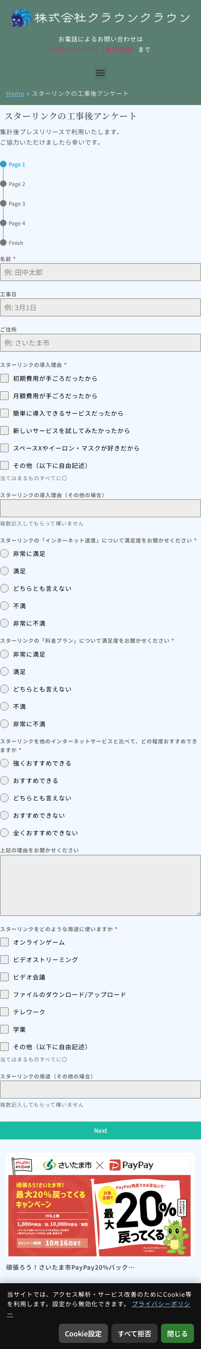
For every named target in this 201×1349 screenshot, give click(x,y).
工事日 (8, 294)
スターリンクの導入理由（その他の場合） (53, 494)
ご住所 (8, 329)
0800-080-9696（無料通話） (94, 49)
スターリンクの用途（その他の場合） (48, 1076)
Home (15, 93)
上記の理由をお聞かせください (39, 850)
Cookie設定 (83, 1333)
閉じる (177, 1333)
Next (100, 1130)
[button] (101, 72)
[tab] (12, 164)
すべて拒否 (134, 1333)
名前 (8, 258)
